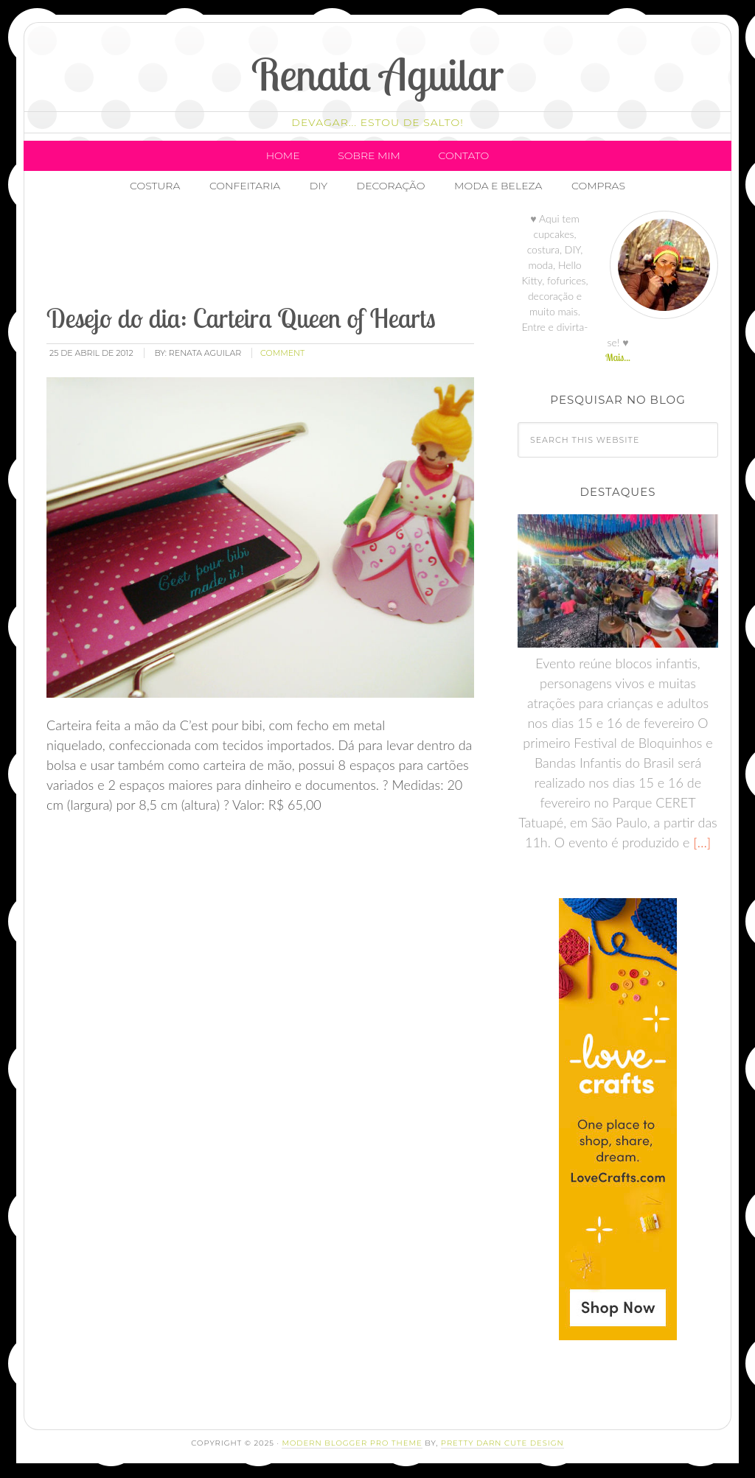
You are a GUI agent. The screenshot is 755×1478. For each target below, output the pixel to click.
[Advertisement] (312, 254)
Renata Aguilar (377, 74)
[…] (700, 842)
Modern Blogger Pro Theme (352, 1443)
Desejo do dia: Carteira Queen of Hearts (241, 318)
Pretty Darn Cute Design (502, 1443)
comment (282, 353)
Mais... (617, 357)
